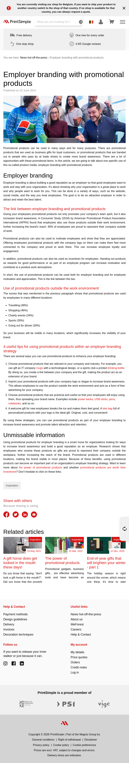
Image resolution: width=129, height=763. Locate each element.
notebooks (14, 403)
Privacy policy (41, 745)
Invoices (8, 629)
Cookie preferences (84, 745)
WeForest (77, 624)
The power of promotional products (62, 560)
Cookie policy (61, 745)
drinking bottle (116, 368)
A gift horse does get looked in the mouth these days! (20, 562)
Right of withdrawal (69, 739)
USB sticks (101, 399)
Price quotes (79, 657)
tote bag (108, 408)
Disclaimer (90, 739)
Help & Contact (14, 606)
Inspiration (12, 485)
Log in (75, 672)
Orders (75, 662)
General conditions (43, 739)
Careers (76, 629)
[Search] (57, 22)
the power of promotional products (40, 467)
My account (79, 644)
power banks (85, 399)
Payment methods (15, 614)
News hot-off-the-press (33, 57)
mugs (40, 368)
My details (77, 652)
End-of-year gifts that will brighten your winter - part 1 (106, 562)
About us (76, 619)
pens (112, 399)
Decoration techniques (18, 634)
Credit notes (79, 667)
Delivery (8, 624)
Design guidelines (15, 619)
